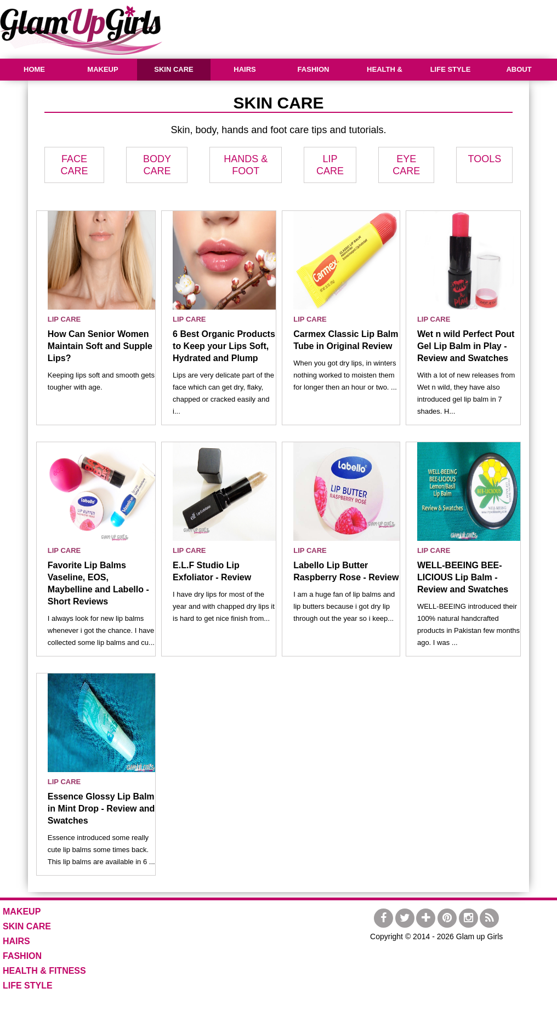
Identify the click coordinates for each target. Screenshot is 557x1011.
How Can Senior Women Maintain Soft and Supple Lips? (100, 346)
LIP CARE (64, 319)
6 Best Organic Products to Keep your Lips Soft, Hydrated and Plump (224, 346)
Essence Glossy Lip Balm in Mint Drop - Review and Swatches (101, 808)
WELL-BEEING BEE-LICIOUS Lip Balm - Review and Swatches (462, 577)
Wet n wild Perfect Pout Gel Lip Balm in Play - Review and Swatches (466, 346)
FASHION (313, 69)
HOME (34, 69)
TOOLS (484, 158)
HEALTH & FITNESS (383, 80)
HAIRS (244, 69)
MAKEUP (102, 69)
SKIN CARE (174, 69)
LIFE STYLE (450, 69)
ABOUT (518, 69)
